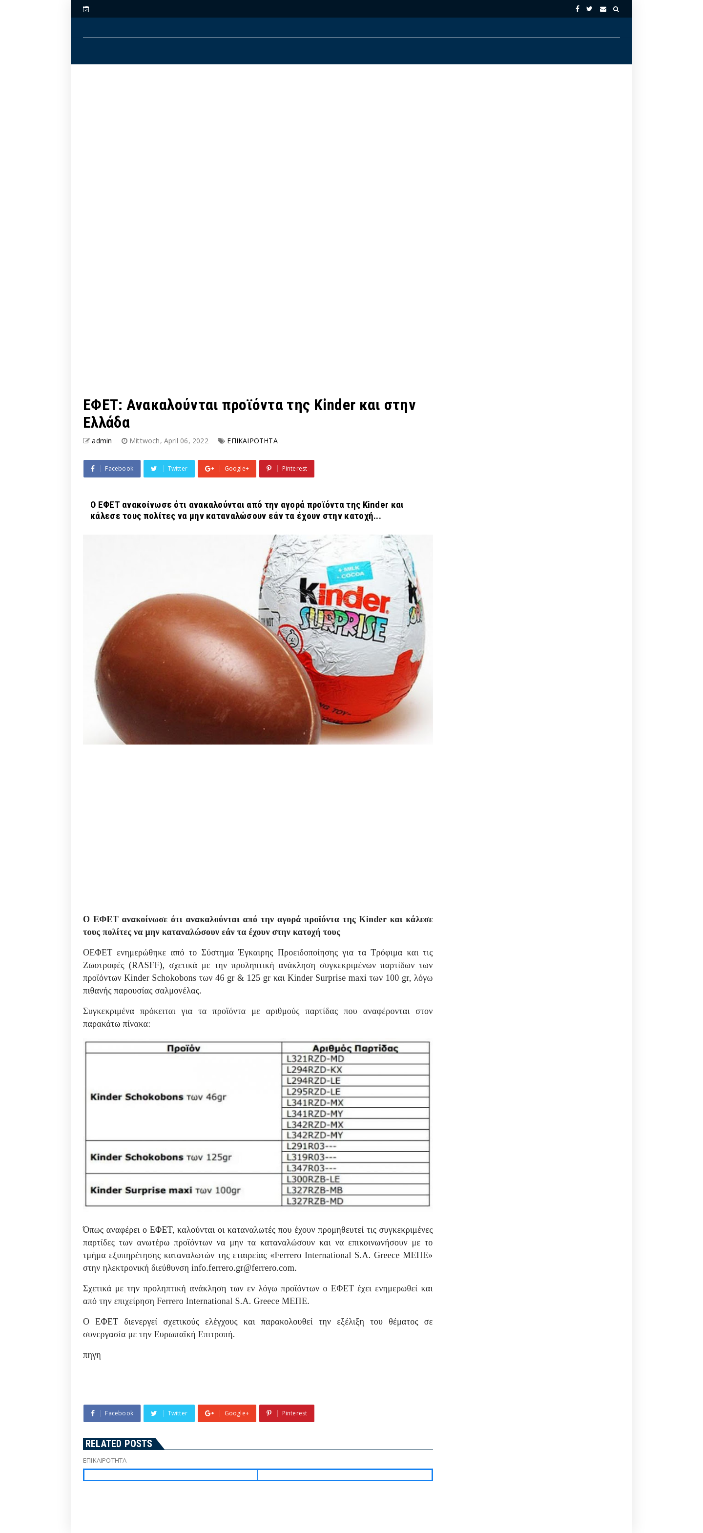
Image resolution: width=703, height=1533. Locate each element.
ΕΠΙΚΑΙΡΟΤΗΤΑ (252, 440)
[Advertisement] (351, 151)
